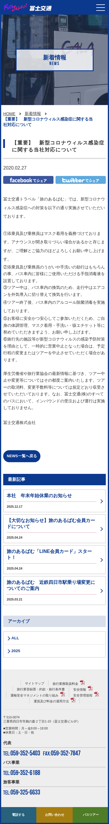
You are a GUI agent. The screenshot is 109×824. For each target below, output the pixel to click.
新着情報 (33, 113)
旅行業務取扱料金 (65, 683)
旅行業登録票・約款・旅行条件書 (41, 689)
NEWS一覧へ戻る (22, 456)
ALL (15, 638)
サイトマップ (34, 683)
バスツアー (91, 814)
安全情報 (79, 689)
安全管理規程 (82, 695)
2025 (15, 651)
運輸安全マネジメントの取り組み (34, 695)
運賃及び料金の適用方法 (51, 701)
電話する (18, 814)
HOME (9, 113)
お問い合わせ (54, 814)
